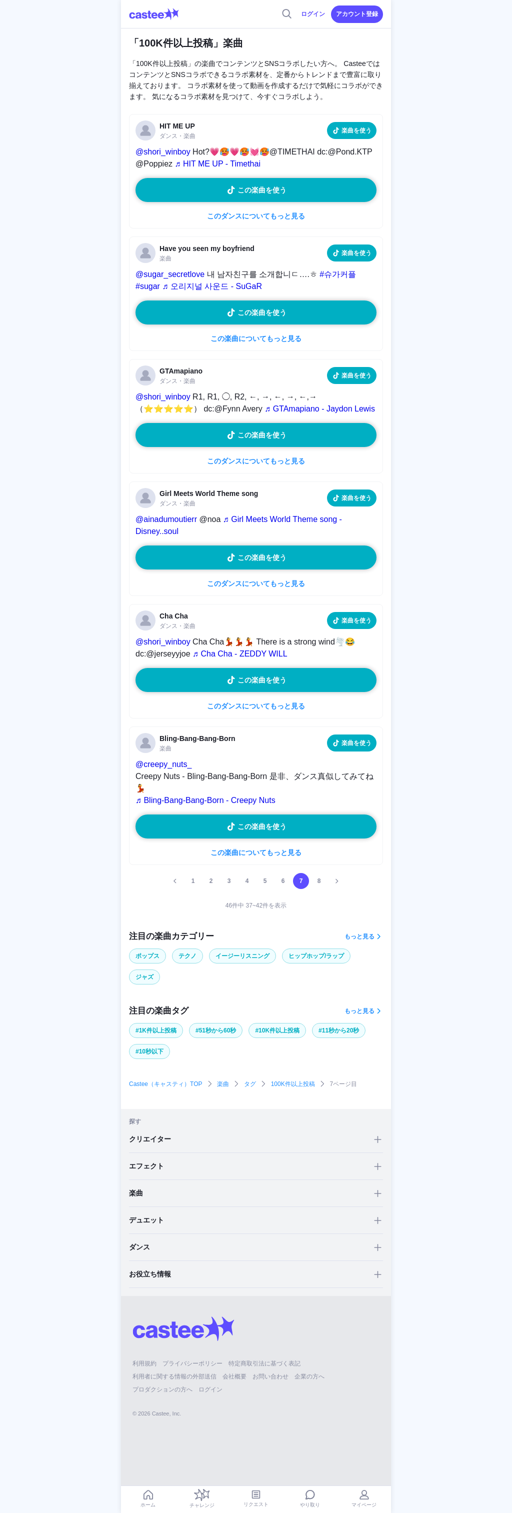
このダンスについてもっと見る (256, 216)
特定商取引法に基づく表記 (264, 1363)
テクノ (187, 956)
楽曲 (223, 1084)
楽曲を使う (357, 130)
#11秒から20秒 (338, 1030)
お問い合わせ (270, 1376)
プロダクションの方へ (162, 1389)
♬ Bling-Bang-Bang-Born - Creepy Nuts (206, 800)
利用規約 (144, 1363)
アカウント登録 (357, 14)
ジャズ (145, 977)
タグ (250, 1084)
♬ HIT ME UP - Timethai (217, 164)
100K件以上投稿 (293, 1084)
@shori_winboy (163, 152)
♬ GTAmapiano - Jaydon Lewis (319, 408)
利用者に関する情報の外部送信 (174, 1376)
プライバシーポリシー (192, 1363)
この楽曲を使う (262, 190)
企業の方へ (309, 1376)
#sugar (148, 286)
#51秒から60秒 (216, 1030)
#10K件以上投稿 (277, 1030)
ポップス (148, 956)
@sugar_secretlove (170, 274)
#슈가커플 (338, 274)
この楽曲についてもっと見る (256, 338)
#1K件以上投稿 (156, 1030)
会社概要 (234, 1376)
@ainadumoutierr (166, 519)
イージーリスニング (243, 956)
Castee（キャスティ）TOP (165, 1084)
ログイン (313, 14)
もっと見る (359, 936)
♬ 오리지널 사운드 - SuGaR (212, 286)
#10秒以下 (150, 1051)
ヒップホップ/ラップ (316, 956)
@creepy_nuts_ (164, 764)
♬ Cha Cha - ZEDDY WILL (240, 654)
